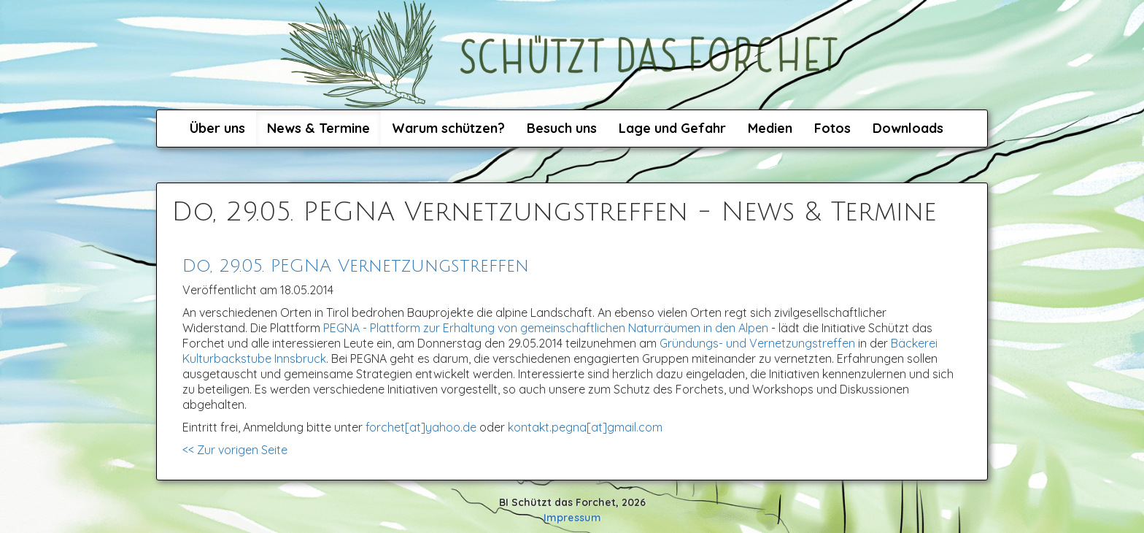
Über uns (217, 128)
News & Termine (318, 128)
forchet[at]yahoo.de (421, 427)
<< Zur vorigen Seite (234, 449)
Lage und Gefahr (672, 128)
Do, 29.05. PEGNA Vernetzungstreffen (355, 265)
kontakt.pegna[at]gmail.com (585, 427)
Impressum (572, 517)
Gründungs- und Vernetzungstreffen (757, 343)
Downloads (908, 128)
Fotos (832, 128)
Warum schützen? (448, 128)
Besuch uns (562, 128)
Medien (770, 128)
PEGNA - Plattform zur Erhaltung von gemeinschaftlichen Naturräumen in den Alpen (545, 328)
